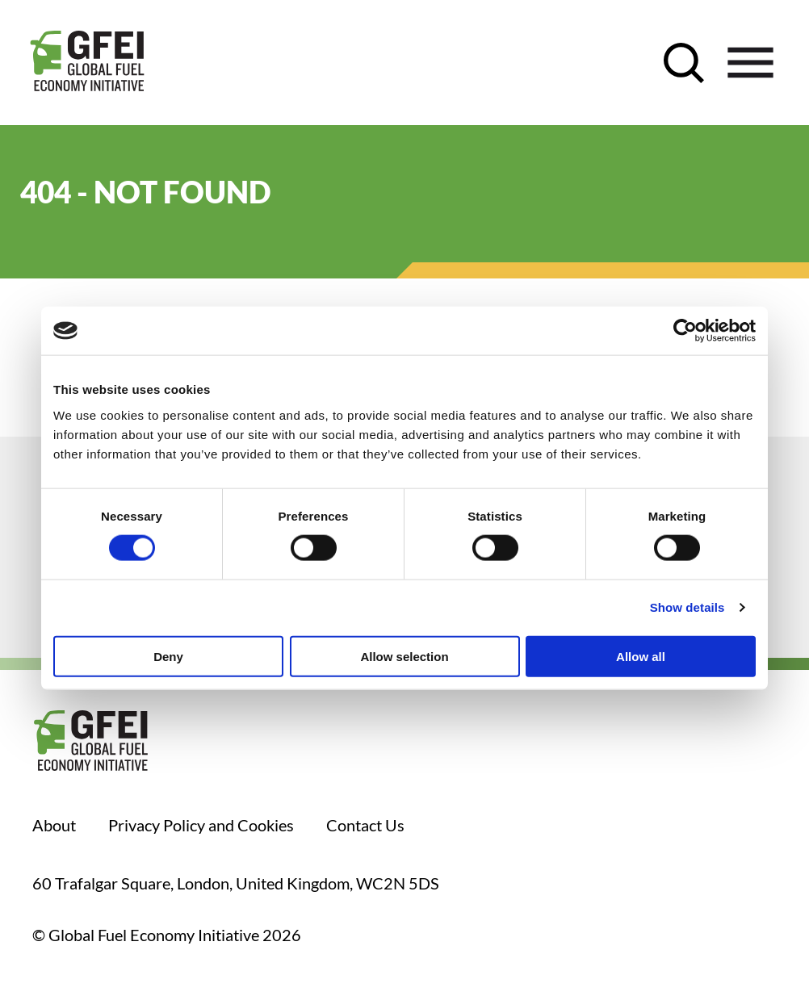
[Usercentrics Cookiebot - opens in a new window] (685, 331)
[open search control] (684, 63)
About (54, 825)
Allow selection (404, 656)
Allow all (640, 656)
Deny (168, 656)
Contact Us (365, 825)
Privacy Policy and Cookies (201, 825)
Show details (687, 607)
